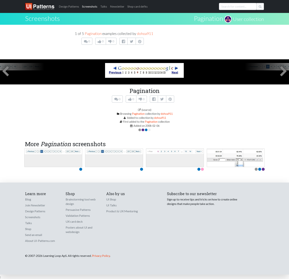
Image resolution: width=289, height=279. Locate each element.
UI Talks (111, 205)
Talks (103, 6)
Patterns (69, 6)
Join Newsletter (35, 205)
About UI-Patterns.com (40, 240)
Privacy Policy (101, 255)
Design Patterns (35, 211)
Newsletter (117, 6)
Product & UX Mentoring (122, 211)
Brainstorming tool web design (81, 201)
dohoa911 (145, 33)
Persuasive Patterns (78, 209)
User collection (248, 19)
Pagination (208, 18)
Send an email (33, 235)
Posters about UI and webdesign (79, 230)
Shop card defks (137, 6)
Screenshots (89, 6)
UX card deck (74, 221)
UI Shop (111, 199)
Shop (28, 229)
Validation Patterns (78, 215)
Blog (28, 199)
